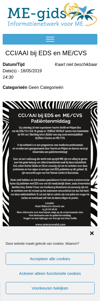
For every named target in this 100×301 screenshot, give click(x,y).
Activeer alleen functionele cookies (50, 273)
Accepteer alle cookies (50, 258)
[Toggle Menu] (50, 39)
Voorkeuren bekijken (50, 288)
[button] (91, 233)
